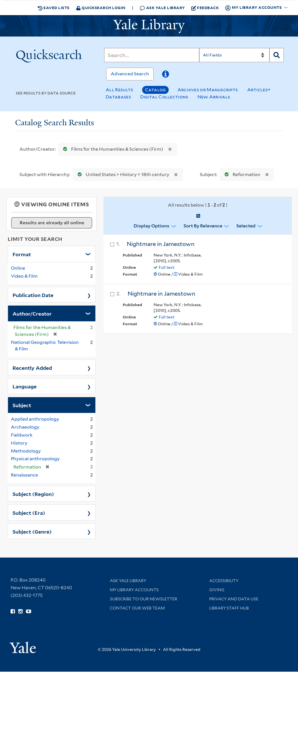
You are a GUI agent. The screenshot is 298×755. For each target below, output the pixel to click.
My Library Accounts (134, 590)
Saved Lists (54, 8)
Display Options (151, 226)
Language (25, 386)
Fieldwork (22, 435)
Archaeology (25, 427)
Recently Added (32, 367)
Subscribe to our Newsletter (143, 599)
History (19, 443)
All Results (119, 89)
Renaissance (24, 475)
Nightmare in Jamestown (160, 244)
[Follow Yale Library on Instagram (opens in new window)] (20, 611)
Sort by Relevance (203, 226)
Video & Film (24, 276)
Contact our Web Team (137, 608)
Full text (166, 267)
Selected (245, 226)
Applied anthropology (35, 419)
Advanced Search (130, 73)
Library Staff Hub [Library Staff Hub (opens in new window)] (229, 608)
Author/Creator (32, 313)
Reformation (241, 174)
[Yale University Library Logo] (149, 26)
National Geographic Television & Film (45, 346)
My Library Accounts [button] (254, 8)
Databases (118, 97)
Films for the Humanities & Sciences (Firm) (112, 149)
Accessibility (223, 580)
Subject (22, 404)
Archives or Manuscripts (208, 89)
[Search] (151, 55)
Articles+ (259, 89)
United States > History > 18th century (122, 174)
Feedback (205, 8)
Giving (216, 590)
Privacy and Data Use (233, 599)
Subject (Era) (29, 512)
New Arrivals (214, 97)
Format (22, 254)
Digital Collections (164, 97)
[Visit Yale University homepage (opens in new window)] (23, 645)
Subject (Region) (33, 493)
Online (18, 268)
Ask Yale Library (162, 8)
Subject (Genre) (32, 531)
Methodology (26, 451)
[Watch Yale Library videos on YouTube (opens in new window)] (28, 611)
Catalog (155, 89)
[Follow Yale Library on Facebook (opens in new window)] (13, 611)
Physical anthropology (35, 458)
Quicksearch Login (101, 7)
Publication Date (33, 294)
